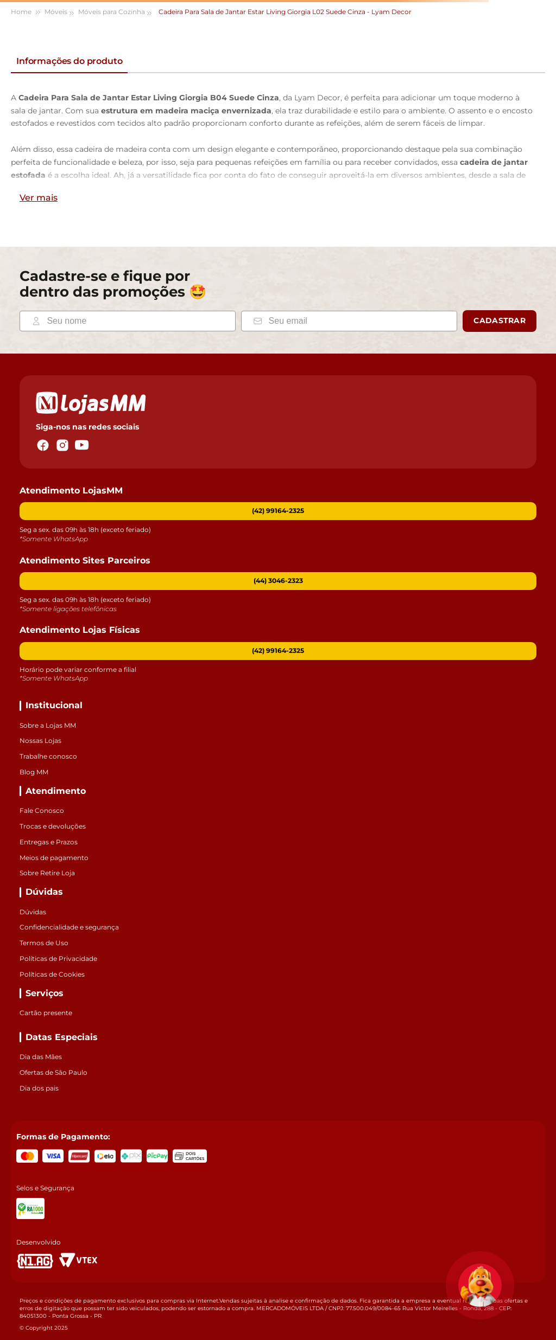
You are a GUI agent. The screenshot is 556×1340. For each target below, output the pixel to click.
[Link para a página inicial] (26, 12)
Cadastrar (499, 320)
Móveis (56, 12)
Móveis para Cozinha (111, 12)
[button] (278, 581)
